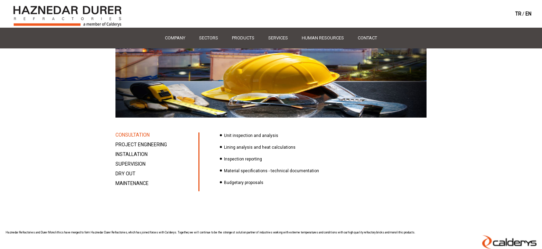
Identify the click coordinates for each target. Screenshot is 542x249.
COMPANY (175, 37)
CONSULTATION (132, 135)
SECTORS (208, 37)
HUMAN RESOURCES (323, 37)
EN (528, 14)
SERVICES (278, 37)
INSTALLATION (131, 154)
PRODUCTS (243, 37)
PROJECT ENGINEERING (141, 144)
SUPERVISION (130, 164)
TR (518, 14)
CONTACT (367, 37)
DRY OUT (125, 173)
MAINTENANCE (132, 183)
